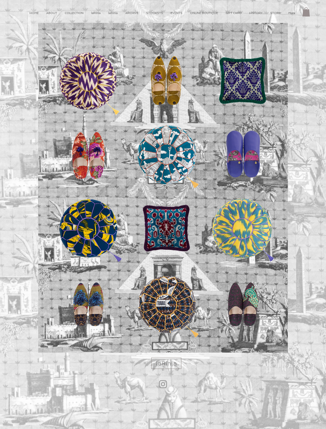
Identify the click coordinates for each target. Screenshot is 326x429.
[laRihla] (166, 363)
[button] (306, 12)
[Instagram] (163, 384)
